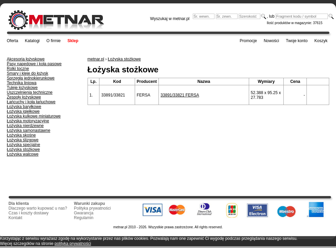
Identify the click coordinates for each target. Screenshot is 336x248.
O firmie (53, 40)
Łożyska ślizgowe (22, 140)
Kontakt (15, 217)
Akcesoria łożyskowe (25, 59)
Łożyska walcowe (22, 154)
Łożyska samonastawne (28, 130)
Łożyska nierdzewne (25, 125)
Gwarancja (83, 213)
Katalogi (32, 40)
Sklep (73, 40)
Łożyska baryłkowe (24, 106)
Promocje (248, 40)
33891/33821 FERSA (180, 95)
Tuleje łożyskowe (22, 87)
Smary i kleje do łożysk (27, 73)
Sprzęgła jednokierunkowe (31, 78)
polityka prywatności (73, 243)
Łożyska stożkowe (23, 149)
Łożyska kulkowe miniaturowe (34, 116)
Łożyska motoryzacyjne (28, 121)
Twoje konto (296, 40)
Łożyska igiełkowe (23, 111)
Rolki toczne (18, 68)
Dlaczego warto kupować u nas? (37, 208)
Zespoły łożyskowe (24, 97)
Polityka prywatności (92, 208)
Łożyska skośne (21, 135)
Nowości (271, 40)
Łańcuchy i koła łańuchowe (31, 102)
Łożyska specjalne (23, 144)
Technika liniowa (21, 83)
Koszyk (321, 40)
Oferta (12, 40)
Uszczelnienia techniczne (30, 92)
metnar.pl (96, 59)
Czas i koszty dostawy (28, 213)
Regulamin (83, 217)
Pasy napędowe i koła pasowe (34, 63)
